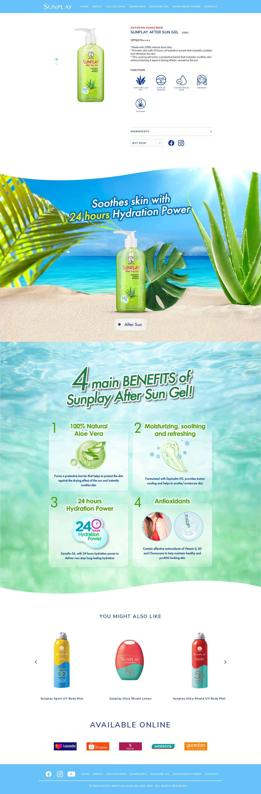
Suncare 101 (159, 6)
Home (84, 6)
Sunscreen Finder (186, 6)
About (97, 6)
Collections (115, 6)
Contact (210, 6)
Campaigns (137, 6)
